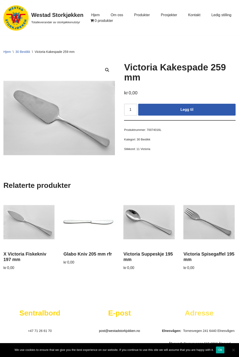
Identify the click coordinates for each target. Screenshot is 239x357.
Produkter (142, 15)
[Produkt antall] (130, 110)
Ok (220, 350)
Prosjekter (169, 15)
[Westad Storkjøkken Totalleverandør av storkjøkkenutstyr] (43, 17)
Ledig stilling (222, 15)
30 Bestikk (23, 52)
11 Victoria (143, 149)
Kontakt (194, 15)
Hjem (95, 15)
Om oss (117, 15)
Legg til (186, 109)
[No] (233, 350)
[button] (107, 70)
